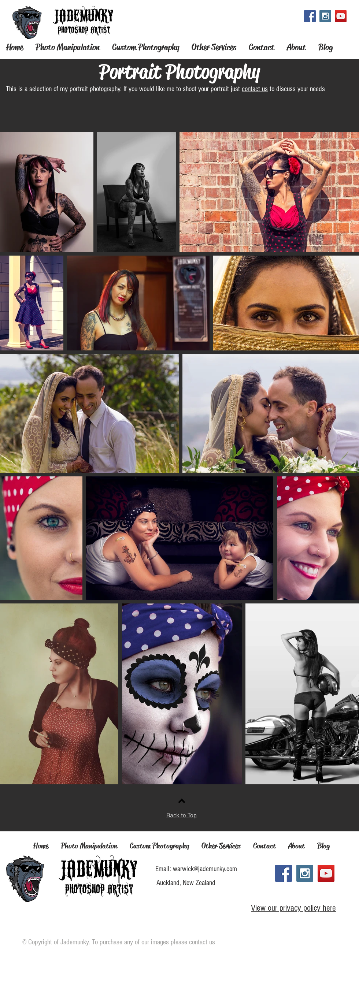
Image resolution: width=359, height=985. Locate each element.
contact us (255, 89)
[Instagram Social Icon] (325, 16)
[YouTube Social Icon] (341, 16)
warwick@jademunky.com (205, 869)
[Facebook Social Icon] (310, 16)
